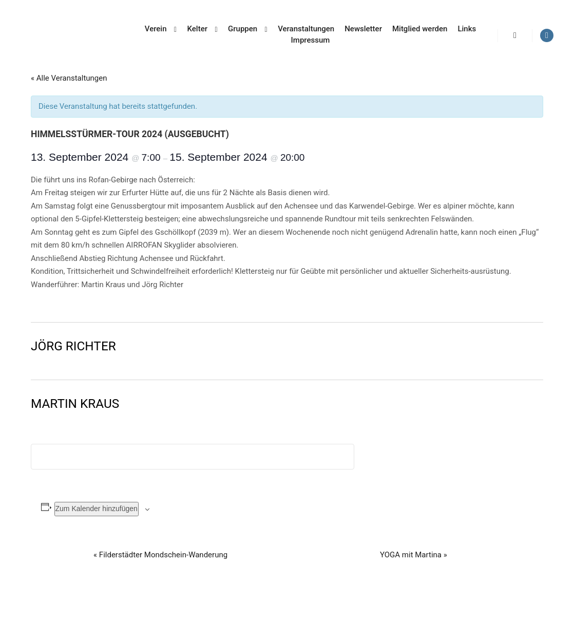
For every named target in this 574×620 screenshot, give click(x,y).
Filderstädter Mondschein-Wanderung (160, 554)
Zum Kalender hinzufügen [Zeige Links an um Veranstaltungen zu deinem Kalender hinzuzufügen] (96, 508)
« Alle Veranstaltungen (69, 78)
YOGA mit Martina (413, 554)
